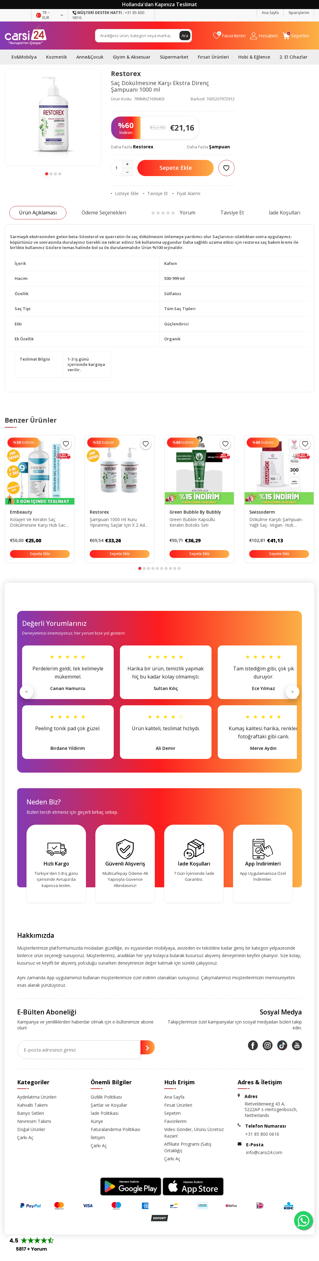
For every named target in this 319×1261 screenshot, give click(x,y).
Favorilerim (175, 1121)
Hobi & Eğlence (254, 57)
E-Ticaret (141, 1255)
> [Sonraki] (292, 691)
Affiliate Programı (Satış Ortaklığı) (188, 1147)
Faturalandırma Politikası (115, 1129)
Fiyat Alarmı (186, 193)
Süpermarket (174, 57)
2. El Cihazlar (293, 57)
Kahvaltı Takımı (32, 1105)
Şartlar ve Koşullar (109, 1105)
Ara (184, 35)
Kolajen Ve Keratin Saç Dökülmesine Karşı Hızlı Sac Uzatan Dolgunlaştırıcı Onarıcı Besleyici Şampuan (39, 523)
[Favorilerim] (229, 35)
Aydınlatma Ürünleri (36, 1097)
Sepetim (172, 1113)
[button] (46, 173)
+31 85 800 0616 (262, 1134)
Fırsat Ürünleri (213, 57)
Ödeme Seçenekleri (104, 212)
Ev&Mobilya (24, 57)
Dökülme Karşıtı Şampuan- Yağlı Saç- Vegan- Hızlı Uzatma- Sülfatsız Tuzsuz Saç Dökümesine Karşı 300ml (279, 523)
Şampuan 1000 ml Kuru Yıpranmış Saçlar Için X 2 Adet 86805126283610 (119, 523)
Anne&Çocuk (89, 57)
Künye (97, 1121)
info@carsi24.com (264, 1152)
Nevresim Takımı (34, 1121)
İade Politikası (104, 1113)
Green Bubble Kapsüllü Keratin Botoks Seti (192, 522)
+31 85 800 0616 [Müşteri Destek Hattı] (108, 15)
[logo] (26, 35)
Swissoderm (262, 512)
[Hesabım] (264, 35)
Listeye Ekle (125, 193)
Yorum (173, 212)
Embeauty (21, 512)
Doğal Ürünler (31, 1129)
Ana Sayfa (270, 12)
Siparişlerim (298, 12)
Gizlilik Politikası (106, 1097)
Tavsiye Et (155, 193)
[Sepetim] (296, 35)
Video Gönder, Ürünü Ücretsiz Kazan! (194, 1132)
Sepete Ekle (176, 167)
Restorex (126, 73)
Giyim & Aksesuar (131, 57)
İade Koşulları (284, 212)
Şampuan (219, 147)
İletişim (98, 1137)
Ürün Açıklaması (38, 212)
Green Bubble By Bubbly (195, 512)
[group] (53, 118)
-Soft (127, 1255)
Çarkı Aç (25, 1137)
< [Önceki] (26, 691)
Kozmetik (56, 57)
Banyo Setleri (30, 1113)
